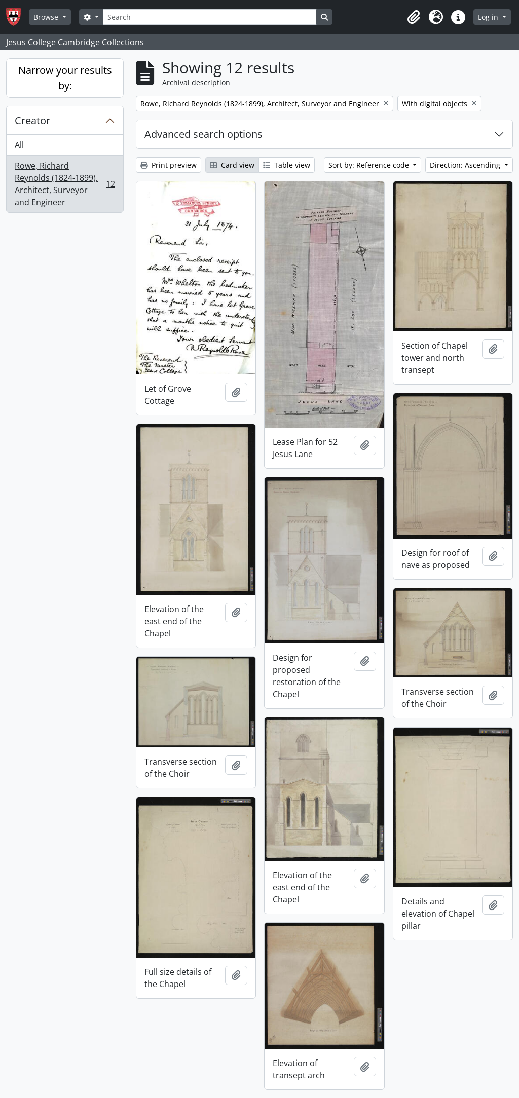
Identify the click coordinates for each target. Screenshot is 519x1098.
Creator (32, 120)
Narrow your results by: (65, 77)
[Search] (210, 17)
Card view (232, 165)
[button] (413, 17)
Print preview (168, 165)
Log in (489, 17)
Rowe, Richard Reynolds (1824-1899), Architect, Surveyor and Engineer (64, 184)
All (19, 144)
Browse (46, 17)
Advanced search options (203, 134)
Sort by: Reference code (369, 165)
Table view (286, 165)
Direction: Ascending (466, 165)
